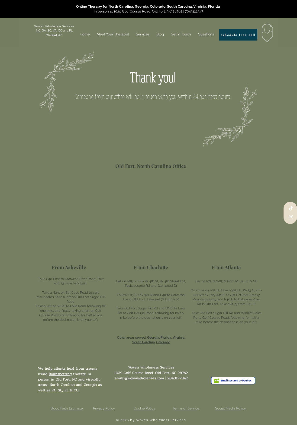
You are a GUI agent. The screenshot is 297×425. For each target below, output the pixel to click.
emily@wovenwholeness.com (139, 378)
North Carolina (121, 6)
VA (53, 390)
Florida (214, 6)
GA (44, 30)
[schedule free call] (238, 35)
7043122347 (194, 11)
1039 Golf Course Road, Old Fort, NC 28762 (148, 11)
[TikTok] (291, 208)
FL (66, 390)
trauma (91, 368)
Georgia (141, 6)
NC (38, 30)
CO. (76, 390)
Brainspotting (60, 374)
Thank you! (152, 77)
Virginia (199, 6)
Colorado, (158, 6)
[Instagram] (291, 217)
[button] (142, 34)
